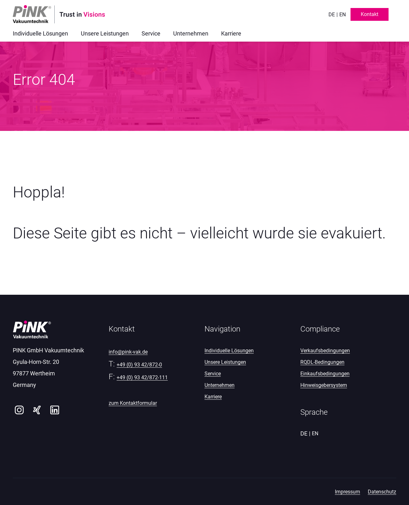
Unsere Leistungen (225, 362)
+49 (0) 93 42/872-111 (142, 377)
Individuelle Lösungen (229, 351)
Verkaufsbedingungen (325, 351)
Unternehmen (219, 385)
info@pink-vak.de (128, 352)
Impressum (347, 492)
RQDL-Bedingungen (322, 362)
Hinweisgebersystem (323, 385)
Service (212, 374)
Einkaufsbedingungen (325, 374)
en (342, 15)
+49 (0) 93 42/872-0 (139, 365)
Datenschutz (382, 492)
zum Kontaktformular (133, 403)
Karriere (213, 397)
